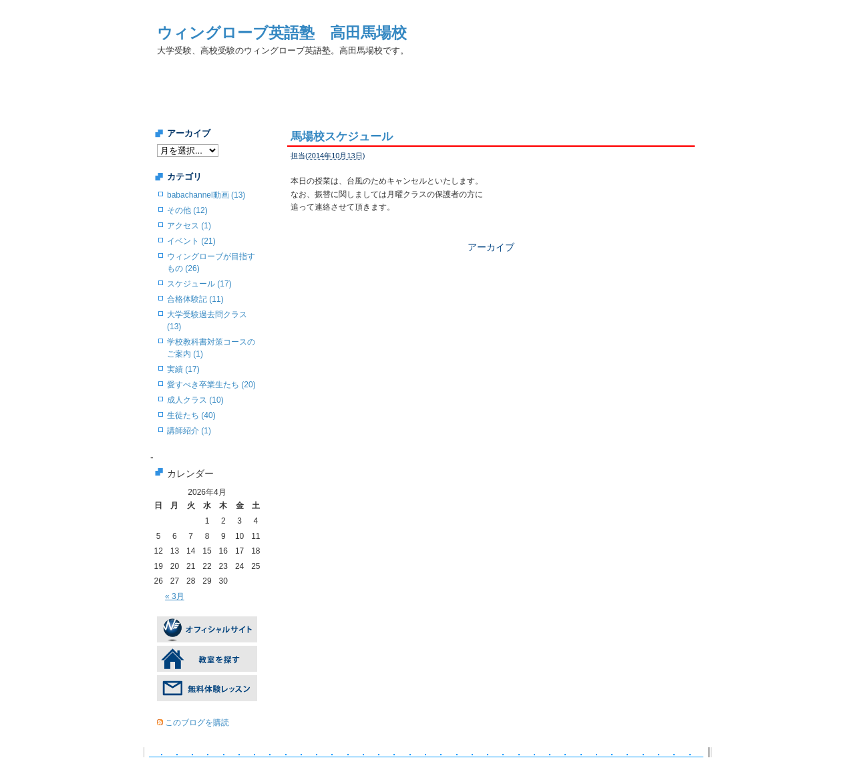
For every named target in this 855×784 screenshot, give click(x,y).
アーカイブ (491, 247)
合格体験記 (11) (195, 299)
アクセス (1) (189, 225)
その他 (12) (187, 210)
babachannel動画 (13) (206, 195)
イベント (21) (191, 241)
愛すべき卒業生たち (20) (211, 384)
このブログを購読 (197, 722)
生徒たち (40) (191, 415)
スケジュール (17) (199, 283)
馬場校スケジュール (342, 136)
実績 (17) (183, 369)
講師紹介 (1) (189, 430)
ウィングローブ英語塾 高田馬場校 (282, 32)
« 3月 (174, 596)
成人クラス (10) (195, 400)
